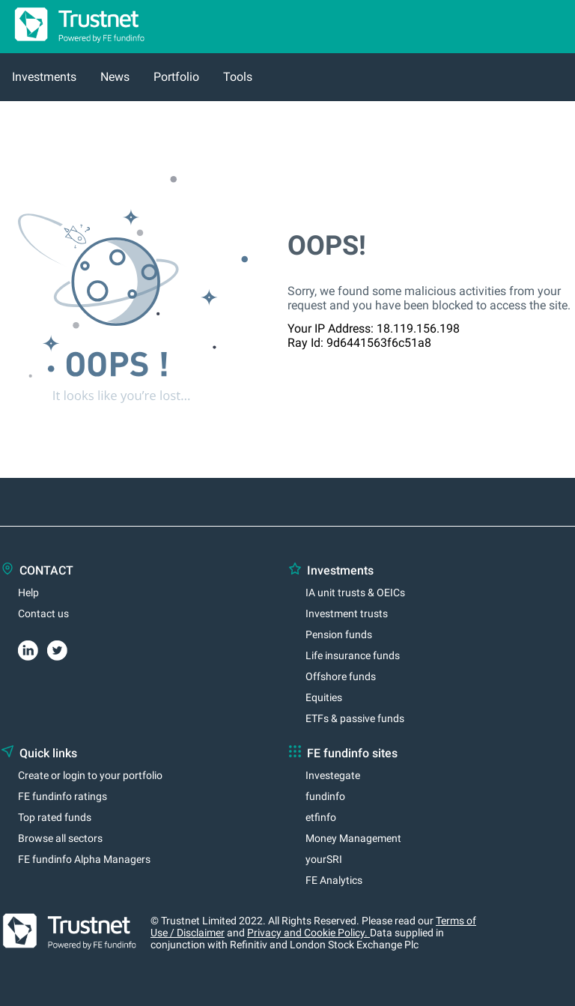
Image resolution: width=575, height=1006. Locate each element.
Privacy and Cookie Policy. (308, 933)
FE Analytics (333, 880)
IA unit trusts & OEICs (355, 593)
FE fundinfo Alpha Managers (84, 859)
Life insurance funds (352, 655)
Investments (44, 77)
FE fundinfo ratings (62, 796)
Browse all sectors (60, 838)
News (115, 77)
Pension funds (338, 634)
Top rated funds (54, 817)
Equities (323, 697)
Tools (237, 77)
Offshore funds (340, 676)
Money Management (353, 838)
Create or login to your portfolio (90, 775)
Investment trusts (346, 613)
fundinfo (325, 796)
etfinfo (320, 817)
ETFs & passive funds (354, 718)
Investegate (332, 775)
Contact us (43, 613)
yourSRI (323, 859)
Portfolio (176, 77)
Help (28, 593)
